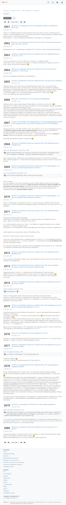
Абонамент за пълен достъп (11, 460)
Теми (13, 18)
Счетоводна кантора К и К (10, 498)
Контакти (5, 456)
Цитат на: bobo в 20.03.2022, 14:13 (13, 410)
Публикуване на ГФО (8, 493)
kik (6, 502)
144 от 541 (14, 22)
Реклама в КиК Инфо (8, 453)
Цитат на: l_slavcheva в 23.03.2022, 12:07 (15, 173)
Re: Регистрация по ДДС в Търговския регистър (34, 26)
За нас (5, 451)
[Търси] (53, 2)
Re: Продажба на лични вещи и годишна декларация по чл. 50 (36, 306)
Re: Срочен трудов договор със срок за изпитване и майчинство (34, 266)
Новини (5, 480)
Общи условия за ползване (10, 458)
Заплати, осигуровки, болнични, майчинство (27, 54)
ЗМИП (5, 486)
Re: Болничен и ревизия (53, 81)
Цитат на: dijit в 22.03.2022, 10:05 (13, 289)
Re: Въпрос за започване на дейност (43, 404)
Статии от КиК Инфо (18, 122)
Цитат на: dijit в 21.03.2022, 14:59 (13, 352)
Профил (6, 13)
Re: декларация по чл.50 (38, 333)
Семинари (6, 491)
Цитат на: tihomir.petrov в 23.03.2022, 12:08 (16, 150)
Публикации (7, 18)
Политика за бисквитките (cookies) (12, 464)
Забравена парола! (8, 466)
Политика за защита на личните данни (13, 462)
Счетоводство (7, 473)
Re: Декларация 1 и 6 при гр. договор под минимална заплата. (35, 167)
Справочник (6, 478)
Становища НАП (7, 484)
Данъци (5, 476)
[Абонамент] (57, 2)
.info (4, 2)
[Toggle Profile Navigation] (62, 2)
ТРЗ (4, 471)
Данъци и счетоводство (20, 26)
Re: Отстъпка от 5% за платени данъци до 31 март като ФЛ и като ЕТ (36, 43)
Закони (5, 482)
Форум (5, 488)
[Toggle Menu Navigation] (48, 2)
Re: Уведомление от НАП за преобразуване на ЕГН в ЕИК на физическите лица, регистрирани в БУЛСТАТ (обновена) (36, 122)
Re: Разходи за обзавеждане (40, 99)
